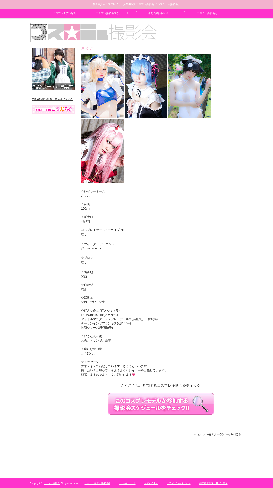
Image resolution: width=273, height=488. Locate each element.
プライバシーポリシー (179, 483)
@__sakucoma (91, 248)
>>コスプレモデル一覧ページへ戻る (217, 434)
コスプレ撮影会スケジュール (112, 13)
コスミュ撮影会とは (208, 13)
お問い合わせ (151, 483)
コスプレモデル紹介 (64, 13)
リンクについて (127, 483)
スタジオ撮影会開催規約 (97, 483)
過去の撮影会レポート (160, 13)
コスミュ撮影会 (52, 483)
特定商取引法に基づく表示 (213, 483)
